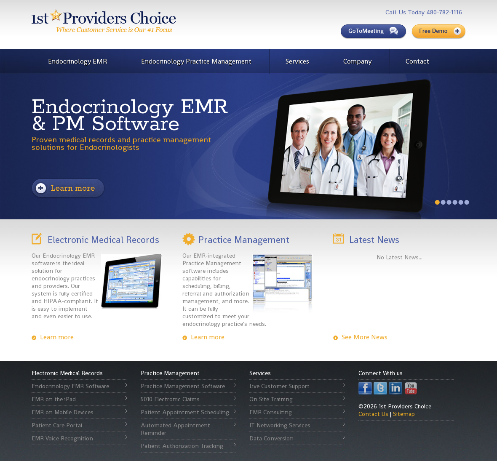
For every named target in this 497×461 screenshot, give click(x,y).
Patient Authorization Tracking (182, 446)
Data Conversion (271, 438)
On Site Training (271, 399)
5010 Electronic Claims (170, 399)
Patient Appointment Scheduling (185, 412)
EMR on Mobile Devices (63, 412)
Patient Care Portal (57, 425)
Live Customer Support (279, 386)
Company (357, 61)
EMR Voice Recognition (62, 438)
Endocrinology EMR (77, 61)
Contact (417, 61)
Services (297, 61)
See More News (364, 337)
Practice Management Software (183, 386)
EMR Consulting (270, 412)
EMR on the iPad (54, 399)
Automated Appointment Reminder (175, 429)
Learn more (57, 337)
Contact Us (373, 414)
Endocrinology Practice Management (196, 61)
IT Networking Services (279, 425)
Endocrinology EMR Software (70, 386)
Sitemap (404, 414)
